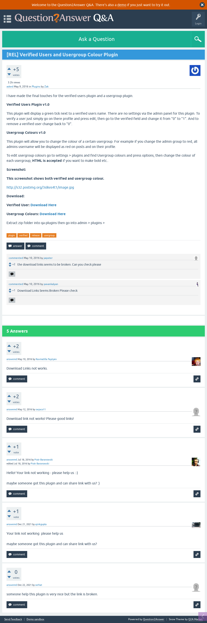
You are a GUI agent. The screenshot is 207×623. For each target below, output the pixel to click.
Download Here (43, 205)
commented (16, 258)
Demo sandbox (35, 619)
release (36, 235)
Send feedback (13, 619)
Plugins (36, 86)
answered (12, 359)
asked (10, 86)
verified (23, 235)
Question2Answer (153, 619)
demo (121, 5)
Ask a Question (97, 39)
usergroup (49, 235)
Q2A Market (195, 619)
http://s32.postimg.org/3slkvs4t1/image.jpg (40, 187)
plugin (11, 235)
